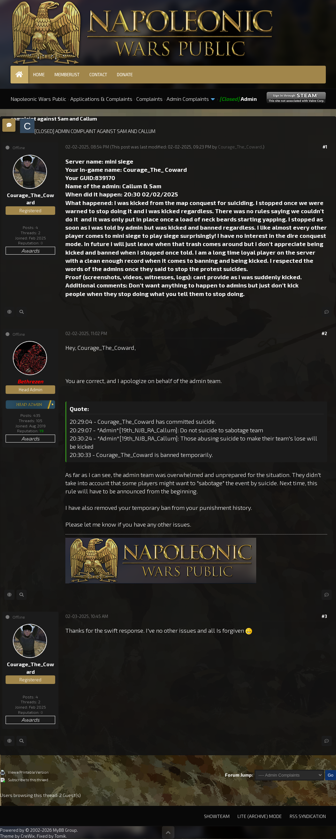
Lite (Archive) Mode (259, 816)
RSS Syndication (308, 816)
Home (39, 74)
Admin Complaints (188, 99)
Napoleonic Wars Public (38, 99)
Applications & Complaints (101, 99)
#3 (324, 616)
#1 (325, 146)
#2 (324, 333)
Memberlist (67, 74)
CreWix (28, 836)
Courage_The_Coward (240, 146)
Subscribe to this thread (28, 780)
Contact (98, 74)
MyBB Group (65, 830)
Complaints (149, 99)
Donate (125, 74)
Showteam (217, 816)
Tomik (60, 836)
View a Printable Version (28, 772)
